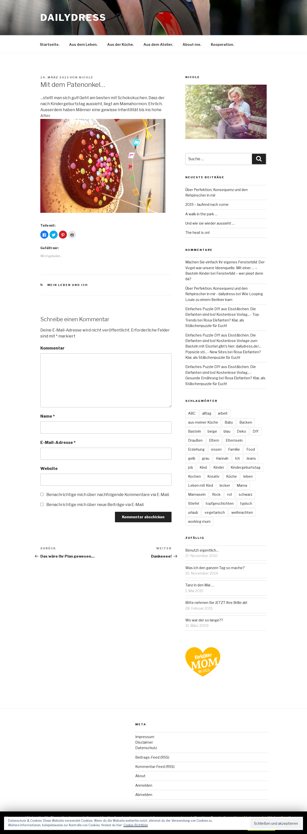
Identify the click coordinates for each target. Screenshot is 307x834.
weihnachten (242, 512)
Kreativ (213, 476)
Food (250, 449)
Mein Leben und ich (67, 285)
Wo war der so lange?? (204, 620)
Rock (216, 494)
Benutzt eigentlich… (202, 550)
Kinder (218, 467)
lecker (225, 485)
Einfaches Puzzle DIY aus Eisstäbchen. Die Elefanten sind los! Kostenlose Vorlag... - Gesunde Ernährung (220, 372)
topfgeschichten (220, 503)
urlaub (193, 512)
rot (229, 494)
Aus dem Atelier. (158, 44)
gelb (191, 458)
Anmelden (143, 785)
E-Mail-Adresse (58, 442)
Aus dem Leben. (83, 44)
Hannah (222, 458)
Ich (237, 458)
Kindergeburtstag (245, 467)
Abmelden (143, 794)
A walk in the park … (201, 214)
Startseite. (50, 44)
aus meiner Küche (203, 422)
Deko (241, 431)
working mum (199, 521)
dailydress (73, 17)
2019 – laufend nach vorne (207, 204)
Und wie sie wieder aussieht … (210, 223)
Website (49, 468)
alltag (206, 413)
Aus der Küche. (120, 44)
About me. (192, 44)
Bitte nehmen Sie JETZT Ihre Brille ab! (216, 602)
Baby (229, 422)
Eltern (214, 440)
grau (205, 458)
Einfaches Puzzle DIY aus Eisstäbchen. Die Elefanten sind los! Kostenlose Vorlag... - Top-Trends (222, 314)
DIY (256, 431)
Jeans (251, 458)
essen (216, 449)
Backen (245, 422)
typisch (246, 503)
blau (227, 431)
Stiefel (193, 503)
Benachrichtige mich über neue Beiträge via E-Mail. (95, 504)
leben (248, 476)
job (190, 467)
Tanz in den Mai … (199, 585)
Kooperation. (222, 44)
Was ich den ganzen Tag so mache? (215, 568)
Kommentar (52, 348)
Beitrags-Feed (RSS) (152, 757)
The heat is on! (197, 232)
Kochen (194, 476)
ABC (192, 413)
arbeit (223, 413)
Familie (234, 449)
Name (47, 416)
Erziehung (196, 449)
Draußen (195, 440)
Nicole (86, 77)
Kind (203, 467)
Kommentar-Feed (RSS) (155, 766)
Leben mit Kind (200, 485)
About (140, 776)
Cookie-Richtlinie (135, 825)
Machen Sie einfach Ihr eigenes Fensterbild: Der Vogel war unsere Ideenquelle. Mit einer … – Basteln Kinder (225, 267)
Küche (231, 476)
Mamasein (197, 494)
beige (212, 431)
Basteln (194, 431)
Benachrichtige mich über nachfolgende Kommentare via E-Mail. (108, 494)
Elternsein (234, 440)
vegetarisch (215, 512)
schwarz (245, 494)
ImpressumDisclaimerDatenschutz (146, 742)
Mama (242, 485)
